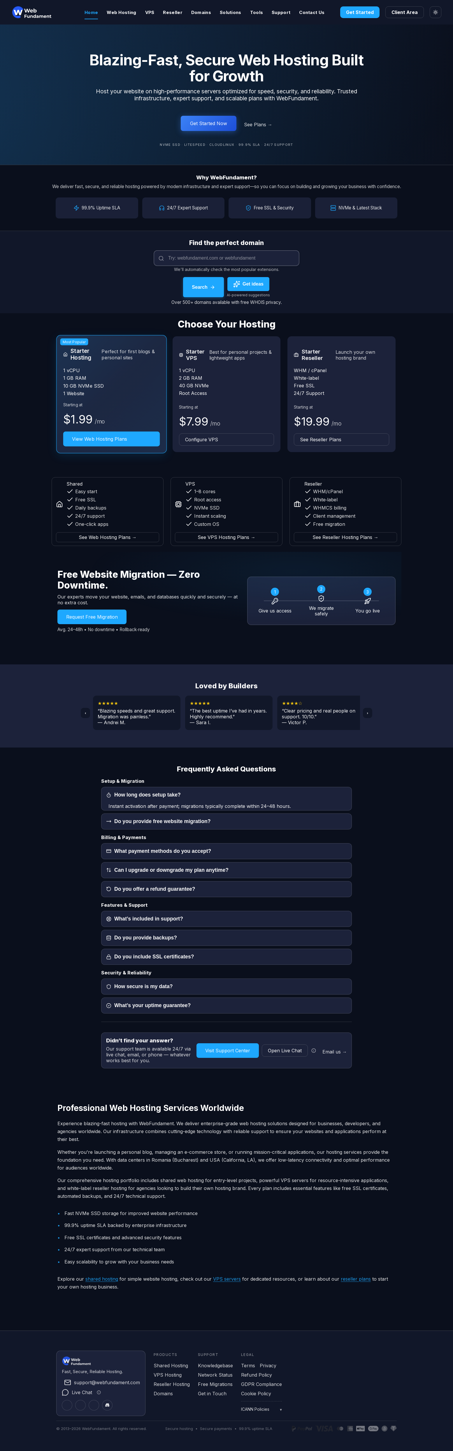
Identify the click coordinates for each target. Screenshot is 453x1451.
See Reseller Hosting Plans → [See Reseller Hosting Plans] (345, 537)
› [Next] (367, 712)
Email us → (334, 1051)
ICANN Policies (255, 1408)
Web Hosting (121, 12)
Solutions (230, 12)
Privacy (268, 1365)
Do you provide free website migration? (158, 821)
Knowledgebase (215, 1365)
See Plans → (258, 124)
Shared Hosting (171, 1365)
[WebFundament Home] (44, 12)
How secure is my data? (139, 986)
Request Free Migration (92, 616)
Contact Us (311, 12)
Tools (256, 12)
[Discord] (107, 1405)
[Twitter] (67, 1405)
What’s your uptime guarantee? (148, 1005)
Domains (201, 12)
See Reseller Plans (320, 439)
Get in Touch (212, 1393)
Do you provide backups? (141, 937)
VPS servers (227, 1278)
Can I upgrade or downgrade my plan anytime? (167, 870)
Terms (248, 1365)
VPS (149, 12)
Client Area (404, 12)
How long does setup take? (143, 794)
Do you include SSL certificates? (150, 956)
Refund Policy (256, 1375)
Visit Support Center (227, 1050)
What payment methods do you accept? (158, 851)
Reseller (172, 12)
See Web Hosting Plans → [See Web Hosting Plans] (108, 537)
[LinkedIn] (80, 1405)
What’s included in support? (144, 918)
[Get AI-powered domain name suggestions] (248, 284)
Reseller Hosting (172, 1384)
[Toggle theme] (435, 12)
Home (91, 12)
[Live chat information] (313, 1049)
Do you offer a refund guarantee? (150, 889)
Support (281, 12)
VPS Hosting (168, 1375)
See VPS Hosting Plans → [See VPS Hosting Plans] (226, 537)
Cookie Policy (256, 1393)
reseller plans (356, 1278)
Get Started (360, 12)
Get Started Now (208, 123)
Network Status (215, 1375)
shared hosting (101, 1278)
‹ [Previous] (85, 712)
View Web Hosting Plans (99, 439)
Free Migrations (215, 1384)
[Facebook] (94, 1405)
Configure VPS (201, 439)
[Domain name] (226, 258)
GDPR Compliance (261, 1384)
